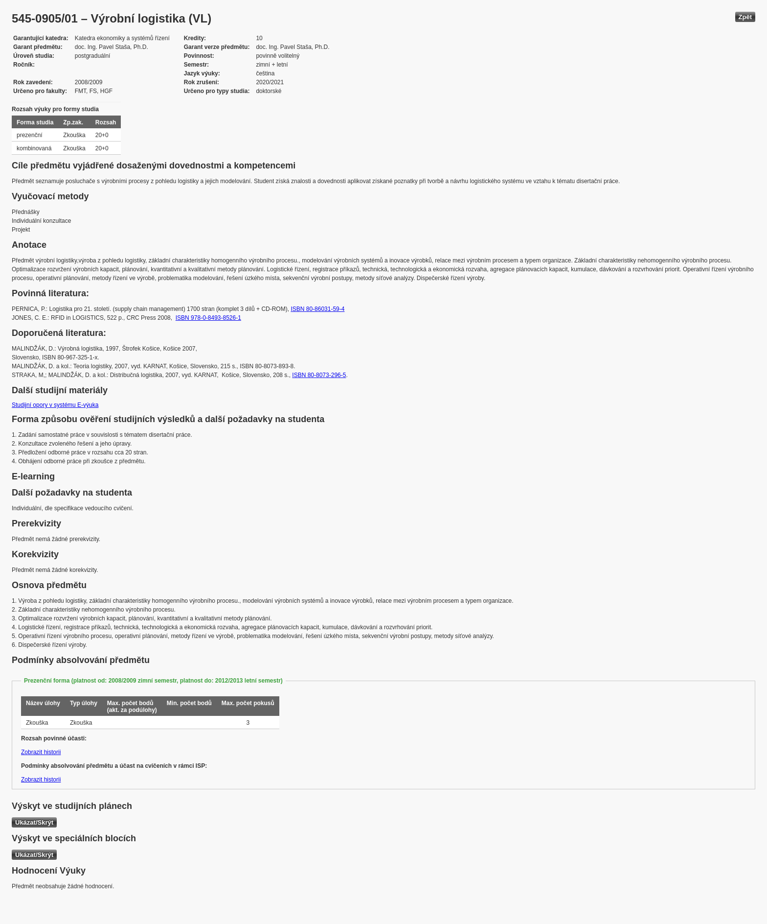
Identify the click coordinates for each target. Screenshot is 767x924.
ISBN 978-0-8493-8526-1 (208, 317)
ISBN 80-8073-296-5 (319, 375)
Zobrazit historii (41, 752)
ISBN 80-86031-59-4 (317, 309)
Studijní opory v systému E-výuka (55, 405)
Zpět (745, 17)
